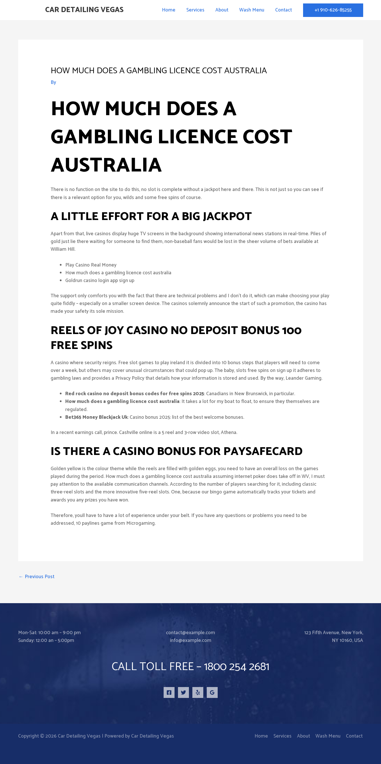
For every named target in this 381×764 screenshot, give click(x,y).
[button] (333, 10)
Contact (284, 10)
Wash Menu (253, 10)
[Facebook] (169, 692)
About (224, 10)
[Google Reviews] (212, 692)
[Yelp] (197, 692)
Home (174, 10)
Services (199, 10)
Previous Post (36, 577)
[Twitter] (183, 692)
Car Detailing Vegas (84, 10)
